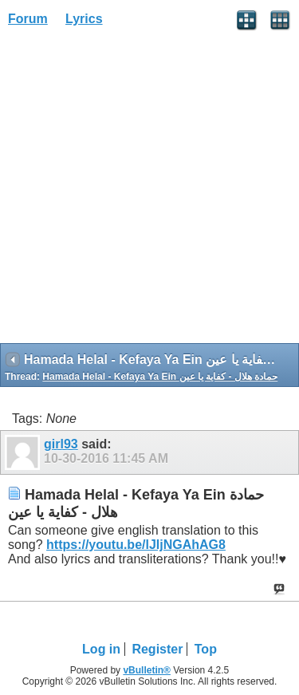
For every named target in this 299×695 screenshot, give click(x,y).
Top (206, 649)
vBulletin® (147, 670)
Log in (101, 649)
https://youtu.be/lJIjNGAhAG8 (136, 544)
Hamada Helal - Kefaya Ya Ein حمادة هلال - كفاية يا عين (159, 376)
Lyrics (84, 19)
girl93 (61, 444)
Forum (28, 19)
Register (157, 649)
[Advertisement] (149, 190)
